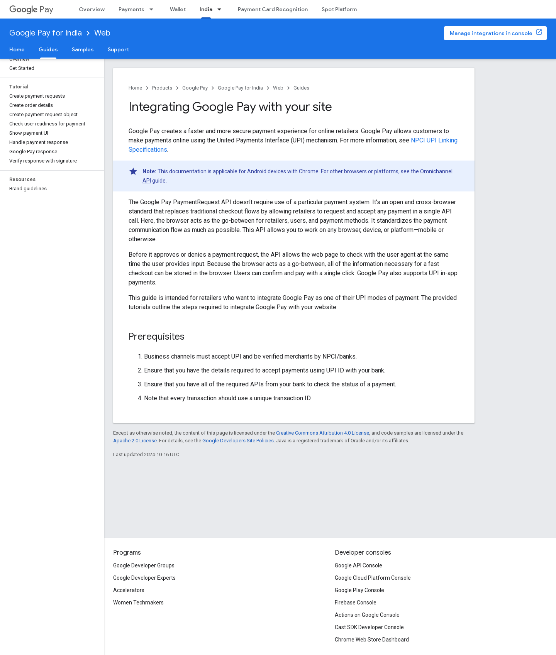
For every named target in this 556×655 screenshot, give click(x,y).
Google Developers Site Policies (238, 440)
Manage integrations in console (491, 33)
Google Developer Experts (144, 578)
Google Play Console (359, 590)
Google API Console (358, 565)
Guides (301, 88)
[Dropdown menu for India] (221, 9)
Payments (131, 9)
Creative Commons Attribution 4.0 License (322, 433)
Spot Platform (339, 9)
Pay (31, 9)
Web (102, 33)
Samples (83, 49)
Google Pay (195, 88)
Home (17, 49)
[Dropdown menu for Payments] (153, 9)
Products (162, 88)
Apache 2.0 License (135, 440)
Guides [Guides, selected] (48, 49)
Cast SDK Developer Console (369, 627)
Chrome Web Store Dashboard (372, 639)
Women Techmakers (138, 602)
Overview (92, 9)
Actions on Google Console (367, 615)
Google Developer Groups (144, 565)
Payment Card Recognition (273, 9)
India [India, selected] (206, 9)
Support (118, 49)
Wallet (178, 9)
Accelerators (128, 590)
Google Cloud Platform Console (373, 578)
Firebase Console (355, 602)
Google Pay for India (45, 33)
